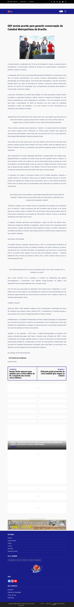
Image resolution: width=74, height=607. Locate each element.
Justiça (18, 560)
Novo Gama (10, 548)
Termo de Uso (12, 595)
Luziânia (10, 545)
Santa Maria (38, 560)
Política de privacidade (59, 603)
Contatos (31, 1)
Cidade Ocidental (12, 540)
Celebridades (11, 560)
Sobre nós (48, 603)
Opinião (31, 560)
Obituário (24, 560)
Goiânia (9, 543)
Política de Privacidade (14, 592)
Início (42, 603)
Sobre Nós (23, 1)
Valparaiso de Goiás (13, 551)
